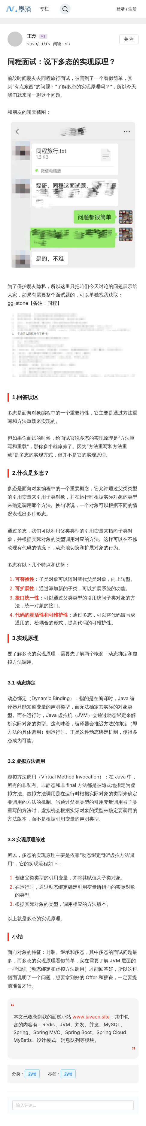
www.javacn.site (91, 1017)
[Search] (65, 9)
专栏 (44, 8)
